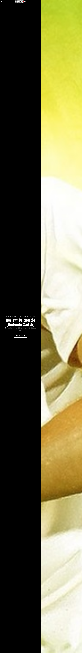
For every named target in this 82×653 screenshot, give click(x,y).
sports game (32, 316)
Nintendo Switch (19, 316)
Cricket (12, 316)
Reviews (26, 316)
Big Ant (7, 316)
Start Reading (20, 335)
